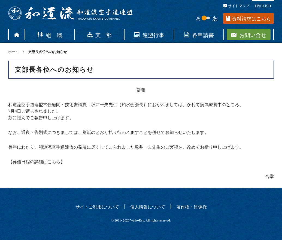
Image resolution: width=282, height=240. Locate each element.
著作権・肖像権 (191, 206)
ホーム (13, 51)
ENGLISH (263, 6)
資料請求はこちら (248, 18)
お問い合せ (248, 34)
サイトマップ (236, 5)
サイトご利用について (97, 206)
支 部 (99, 34)
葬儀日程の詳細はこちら (36, 161)
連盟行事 (149, 34)
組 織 (50, 34)
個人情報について (147, 206)
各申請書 (199, 34)
